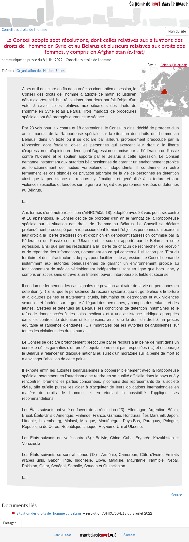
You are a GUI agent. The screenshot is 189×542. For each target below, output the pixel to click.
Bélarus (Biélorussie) (174, 65)
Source (176, 495)
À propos (129, 535)
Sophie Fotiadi (63, 535)
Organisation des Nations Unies (40, 71)
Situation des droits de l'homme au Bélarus (48, 513)
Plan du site (177, 31)
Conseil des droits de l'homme (24, 29)
